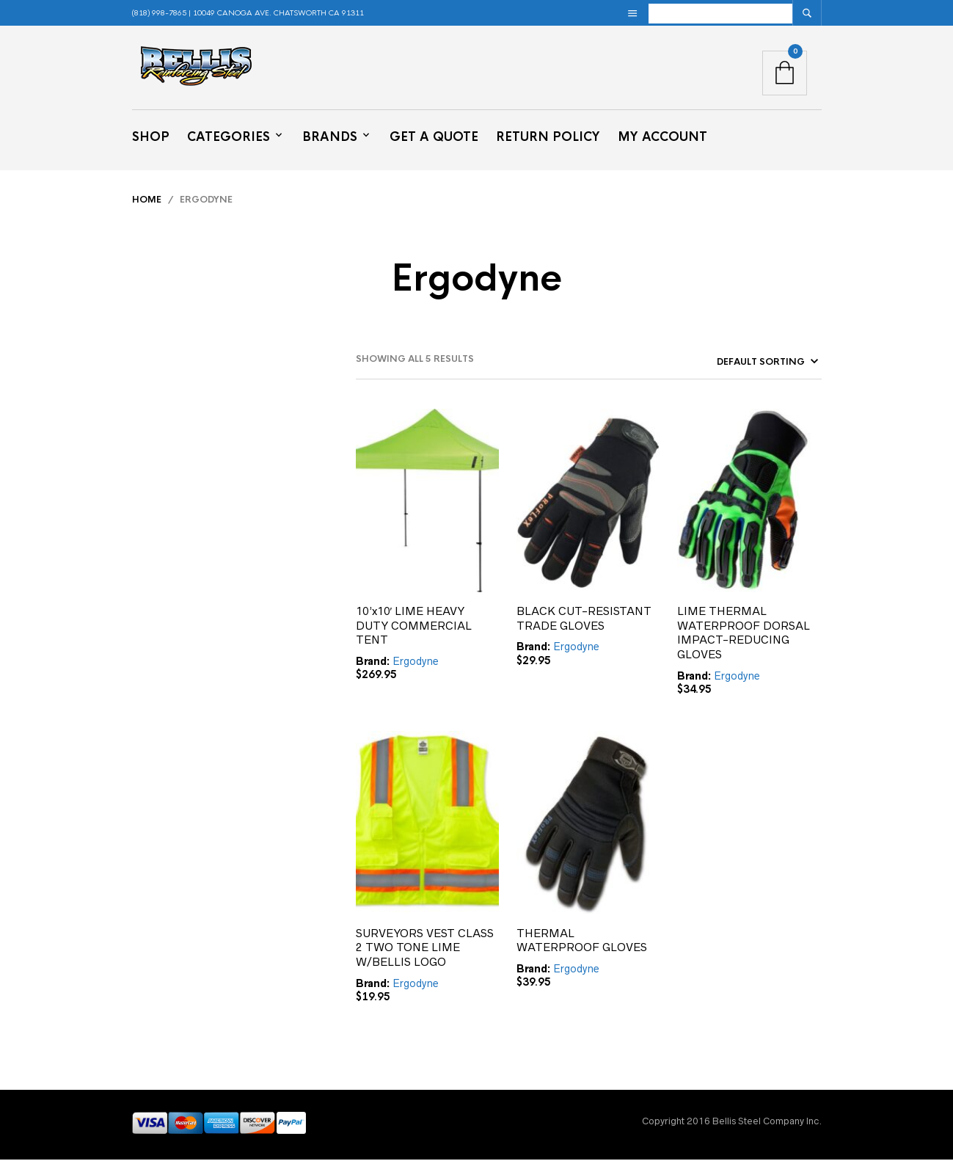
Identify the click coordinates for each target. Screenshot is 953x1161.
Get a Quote (434, 137)
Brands (329, 137)
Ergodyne (415, 662)
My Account (662, 137)
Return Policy (548, 137)
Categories (228, 137)
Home (146, 200)
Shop (150, 137)
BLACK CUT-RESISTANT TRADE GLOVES (583, 619)
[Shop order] (740, 363)
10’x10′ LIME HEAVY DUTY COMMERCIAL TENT (414, 626)
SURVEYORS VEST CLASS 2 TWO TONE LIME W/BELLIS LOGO (425, 948)
